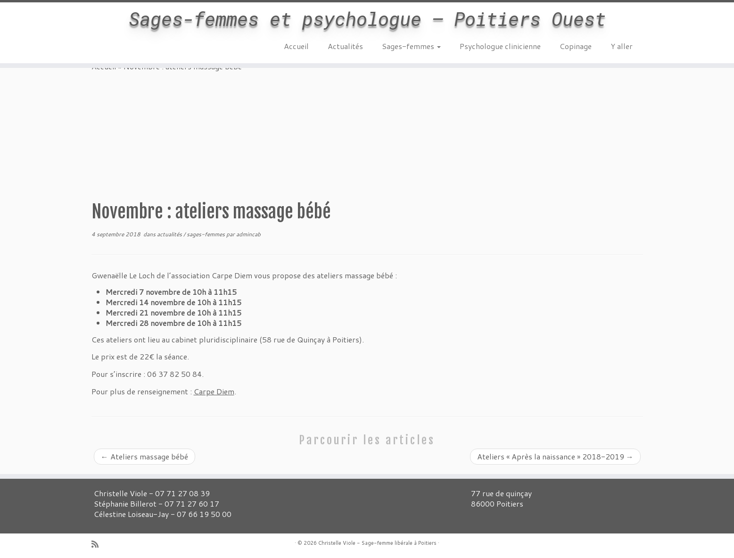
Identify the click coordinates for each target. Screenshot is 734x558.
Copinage (576, 46)
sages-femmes (206, 234)
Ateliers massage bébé (144, 456)
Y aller (621, 46)
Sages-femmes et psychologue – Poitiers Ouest (367, 19)
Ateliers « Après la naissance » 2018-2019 (555, 456)
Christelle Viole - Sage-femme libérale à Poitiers (377, 543)
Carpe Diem (214, 391)
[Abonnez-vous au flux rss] (98, 544)
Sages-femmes (411, 46)
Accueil (296, 46)
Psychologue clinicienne (500, 46)
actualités (170, 234)
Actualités (345, 46)
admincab (248, 234)
